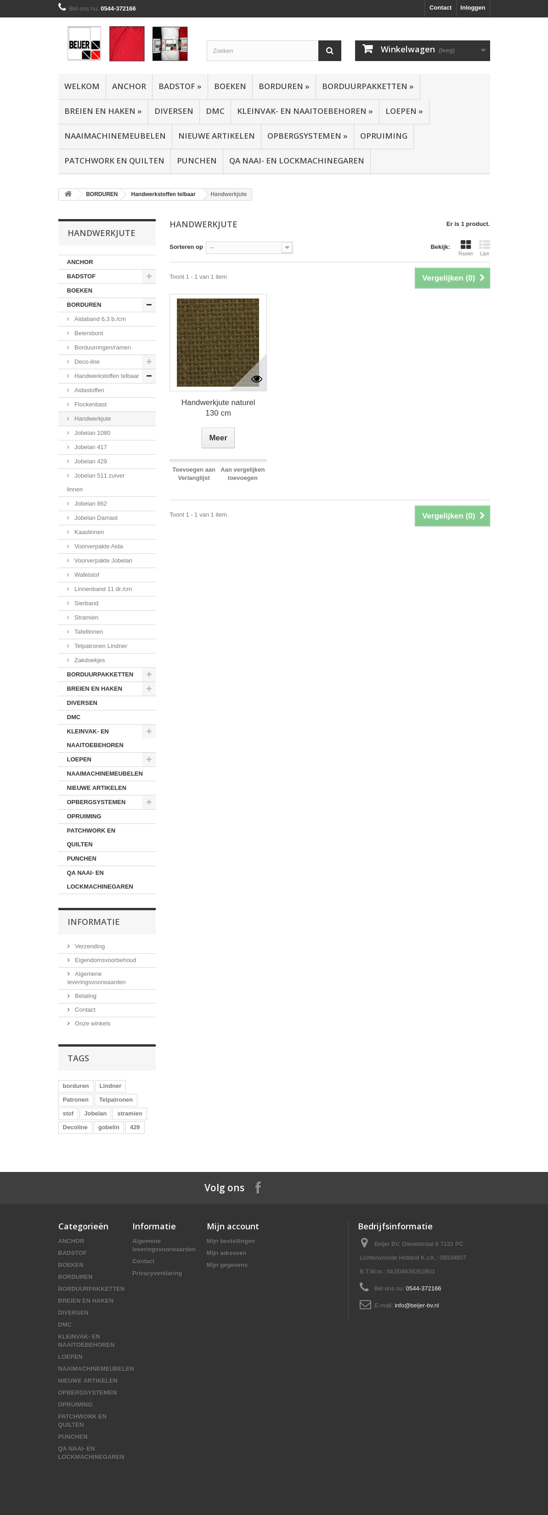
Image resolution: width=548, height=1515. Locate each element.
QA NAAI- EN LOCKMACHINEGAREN (296, 160)
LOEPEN (404, 111)
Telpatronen (116, 1099)
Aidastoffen (88, 390)
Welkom (82, 86)
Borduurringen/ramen (102, 347)
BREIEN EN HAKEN (103, 111)
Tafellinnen (88, 631)
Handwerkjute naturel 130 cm (218, 407)
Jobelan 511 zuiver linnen (96, 482)
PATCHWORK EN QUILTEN (114, 160)
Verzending (89, 946)
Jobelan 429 (90, 461)
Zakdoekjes (89, 660)
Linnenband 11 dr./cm (102, 589)
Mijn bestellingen (231, 1241)
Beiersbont (88, 333)
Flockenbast (90, 404)
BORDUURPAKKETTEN (368, 86)
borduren (76, 1085)
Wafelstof (86, 574)
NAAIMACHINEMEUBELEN (115, 135)
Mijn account (233, 1226)
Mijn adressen (227, 1253)
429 (135, 1127)
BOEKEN (230, 86)
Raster (465, 248)
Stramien (86, 617)
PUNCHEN (197, 160)
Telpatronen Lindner (100, 645)
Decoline (75, 1127)
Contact (440, 7)
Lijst (484, 248)
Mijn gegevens (227, 1265)
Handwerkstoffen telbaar (163, 194)
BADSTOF (180, 86)
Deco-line (86, 361)
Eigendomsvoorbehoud (104, 960)
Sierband (86, 603)
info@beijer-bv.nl (417, 1305)
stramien (129, 1113)
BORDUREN (284, 86)
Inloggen (472, 7)
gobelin (108, 1127)
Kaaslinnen (88, 532)
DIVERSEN (173, 111)
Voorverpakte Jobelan (102, 560)
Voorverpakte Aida (98, 546)
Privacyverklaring (157, 1273)
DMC (215, 111)
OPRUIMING (383, 135)
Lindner (111, 1085)
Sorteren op (186, 246)
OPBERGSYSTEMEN (307, 135)
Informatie (94, 921)
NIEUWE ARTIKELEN (216, 135)
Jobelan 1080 (92, 432)
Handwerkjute (92, 418)
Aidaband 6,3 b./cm (99, 318)
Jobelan (95, 1113)
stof (68, 1113)
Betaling (85, 995)
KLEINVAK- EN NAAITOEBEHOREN (305, 111)
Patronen (76, 1099)
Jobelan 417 (90, 447)
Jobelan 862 (90, 503)
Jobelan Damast (95, 517)
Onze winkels (92, 1023)
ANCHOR (129, 86)
